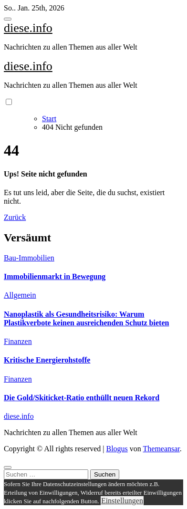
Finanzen (18, 341)
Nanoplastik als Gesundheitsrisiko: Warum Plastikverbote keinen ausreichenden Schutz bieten (86, 318)
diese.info (28, 28)
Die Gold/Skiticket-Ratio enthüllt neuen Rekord (81, 398)
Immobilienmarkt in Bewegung (54, 276)
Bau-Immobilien (29, 258)
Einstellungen (122, 501)
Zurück (15, 217)
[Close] (7, 467)
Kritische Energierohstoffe (47, 360)
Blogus (116, 449)
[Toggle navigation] (7, 19)
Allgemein (20, 295)
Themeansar (161, 449)
